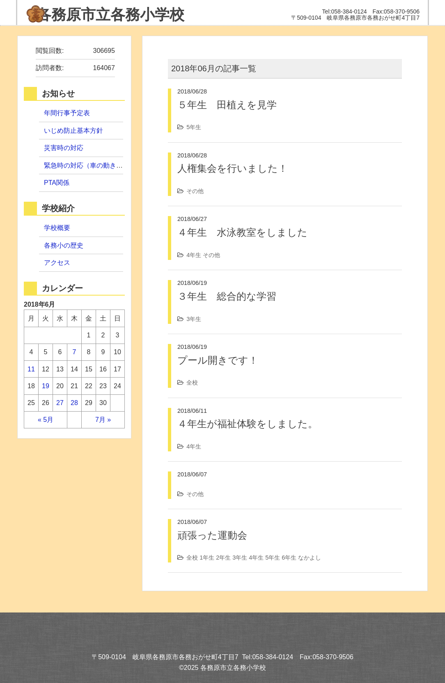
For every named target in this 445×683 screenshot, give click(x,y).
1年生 (207, 557)
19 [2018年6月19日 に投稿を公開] (45, 385)
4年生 (193, 255)
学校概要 (57, 227)
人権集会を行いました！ (232, 168)
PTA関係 (56, 182)
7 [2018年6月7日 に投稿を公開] (74, 351)
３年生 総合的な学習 (226, 296)
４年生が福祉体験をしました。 (247, 423)
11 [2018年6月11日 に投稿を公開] (31, 369)
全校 (192, 382)
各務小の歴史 (63, 245)
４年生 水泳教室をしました (242, 232)
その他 (195, 191)
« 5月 (45, 419)
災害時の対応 (63, 147)
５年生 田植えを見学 (227, 104)
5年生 (193, 127)
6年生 (289, 557)
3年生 (193, 319)
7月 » (103, 419)
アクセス (57, 262)
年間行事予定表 (67, 112)
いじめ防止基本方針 (73, 130)
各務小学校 (104, 15)
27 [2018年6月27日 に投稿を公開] (60, 402)
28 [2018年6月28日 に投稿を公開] (74, 402)
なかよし (309, 557)
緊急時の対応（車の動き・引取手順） (100, 165)
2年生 (223, 557)
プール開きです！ (217, 360)
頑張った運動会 (212, 535)
